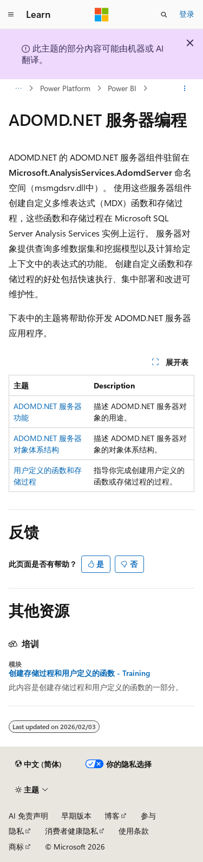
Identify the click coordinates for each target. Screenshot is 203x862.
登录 (186, 14)
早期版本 (76, 815)
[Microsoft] (102, 15)
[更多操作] (184, 88)
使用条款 (134, 831)
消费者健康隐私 (71, 831)
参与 (148, 815)
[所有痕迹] (18, 88)
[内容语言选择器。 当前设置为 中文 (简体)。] (38, 764)
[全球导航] (11, 14)
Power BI (122, 88)
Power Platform (65, 88)
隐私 (16, 831)
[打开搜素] (164, 14)
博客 (112, 815)
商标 (16, 846)
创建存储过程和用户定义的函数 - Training (79, 673)
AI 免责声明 (28, 815)
